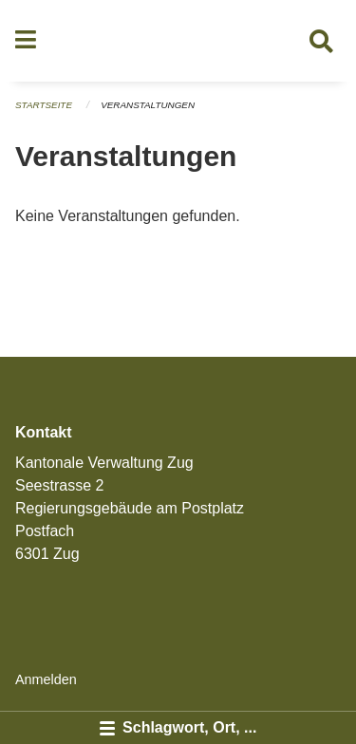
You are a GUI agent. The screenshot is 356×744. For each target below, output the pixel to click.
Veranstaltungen (148, 105)
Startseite (43, 105)
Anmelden (46, 679)
